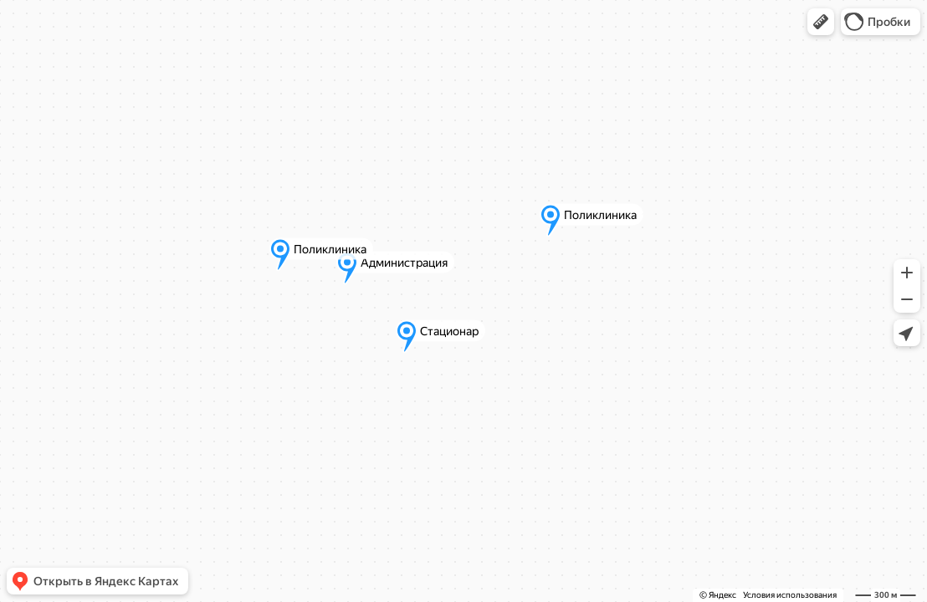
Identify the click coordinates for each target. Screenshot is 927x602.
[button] (820, 21)
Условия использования (790, 594)
